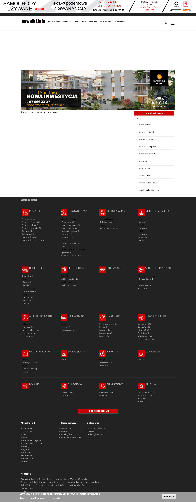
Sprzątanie (27, 300)
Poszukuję (142, 398)
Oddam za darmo (145, 392)
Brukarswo (66, 234)
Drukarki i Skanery (68, 285)
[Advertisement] (98, 50)
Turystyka (141, 288)
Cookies (32, 488)
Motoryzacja (115, 210)
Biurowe (26, 282)
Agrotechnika (38, 315)
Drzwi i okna (26, 276)
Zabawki (64, 395)
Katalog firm (105, 21)
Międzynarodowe (68, 330)
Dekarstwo (66, 237)
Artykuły (24, 461)
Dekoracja (26, 303)
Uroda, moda (37, 351)
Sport (23, 434)
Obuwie (26, 372)
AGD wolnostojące (68, 279)
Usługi (111, 315)
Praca (139, 119)
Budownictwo (77, 210)
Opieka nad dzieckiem (148, 183)
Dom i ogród (37, 268)
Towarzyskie (153, 315)
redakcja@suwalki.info (54, 485)
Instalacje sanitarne (69, 228)
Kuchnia (26, 285)
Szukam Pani (142, 324)
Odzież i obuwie (67, 392)
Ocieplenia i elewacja (69, 231)
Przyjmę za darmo (145, 395)
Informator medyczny (71, 437)
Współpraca (103, 395)
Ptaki (62, 360)
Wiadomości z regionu (31, 440)
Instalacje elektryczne (69, 225)
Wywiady (25, 446)
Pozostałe (103, 336)
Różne (140, 401)
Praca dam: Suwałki (147, 132)
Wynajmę (142, 237)
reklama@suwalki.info (74, 485)
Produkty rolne (28, 333)
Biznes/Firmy (115, 384)
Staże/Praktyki (145, 175)
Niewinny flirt (143, 330)
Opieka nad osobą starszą (149, 190)
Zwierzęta (26, 336)
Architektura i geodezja (70, 243)
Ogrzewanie (27, 297)
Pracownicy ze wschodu (149, 154)
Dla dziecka (75, 384)
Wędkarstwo (143, 285)
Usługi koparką (67, 222)
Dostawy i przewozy (106, 324)
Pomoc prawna (105, 333)
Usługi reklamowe (106, 392)
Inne (63, 246)
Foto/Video (114, 268)
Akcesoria (26, 327)
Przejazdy (74, 315)
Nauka (111, 351)
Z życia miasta (27, 431)
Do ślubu (35, 384)
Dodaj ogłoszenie (95, 434)
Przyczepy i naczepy (107, 228)
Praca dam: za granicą (148, 146)
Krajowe (65, 327)
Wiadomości (54, 21)
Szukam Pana (143, 327)
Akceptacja (169, 496)
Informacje (119, 21)
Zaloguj (24, 491)
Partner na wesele (144, 339)
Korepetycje (104, 363)
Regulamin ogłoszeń (96, 428)
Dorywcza (143, 161)
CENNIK (90, 431)
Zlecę (64, 240)
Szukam (142, 222)
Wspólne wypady (144, 336)
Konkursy (92, 21)
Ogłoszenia (80, 21)
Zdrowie (150, 351)
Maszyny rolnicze (29, 330)
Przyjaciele (142, 333)
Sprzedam (65, 252)
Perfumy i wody (28, 363)
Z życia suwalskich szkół (31, 443)
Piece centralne (28, 291)
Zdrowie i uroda (28, 458)
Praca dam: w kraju (147, 139)
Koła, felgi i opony (107, 222)
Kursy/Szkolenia (146, 168)
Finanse (102, 327)
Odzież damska (28, 369)
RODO (24, 488)
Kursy (102, 366)
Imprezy (67, 21)
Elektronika (76, 268)
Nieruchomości (155, 210)
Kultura (24, 437)
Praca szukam (145, 125)
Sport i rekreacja (156, 268)
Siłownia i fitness (145, 279)
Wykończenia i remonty (69, 255)
